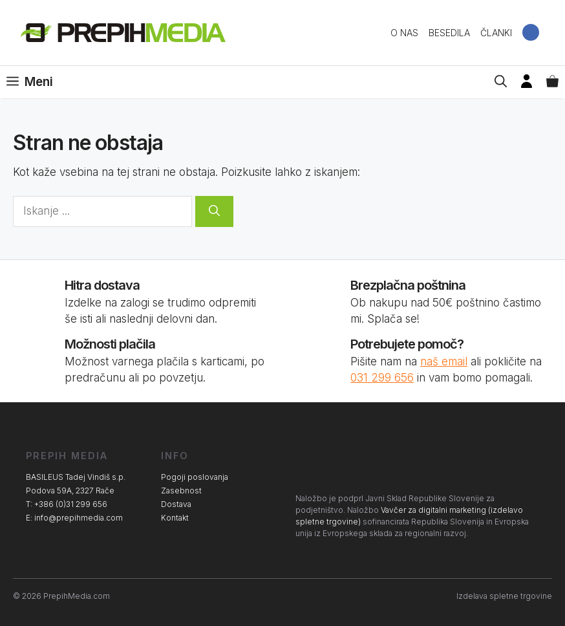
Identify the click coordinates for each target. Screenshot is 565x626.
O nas (404, 32)
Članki (496, 32)
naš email (443, 361)
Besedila (449, 32)
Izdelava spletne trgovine (504, 596)
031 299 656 (382, 377)
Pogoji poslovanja (194, 477)
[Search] (214, 211)
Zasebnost (181, 490)
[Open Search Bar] (500, 82)
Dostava (176, 504)
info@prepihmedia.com (78, 518)
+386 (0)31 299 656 (70, 504)
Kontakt (175, 518)
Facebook (530, 32)
